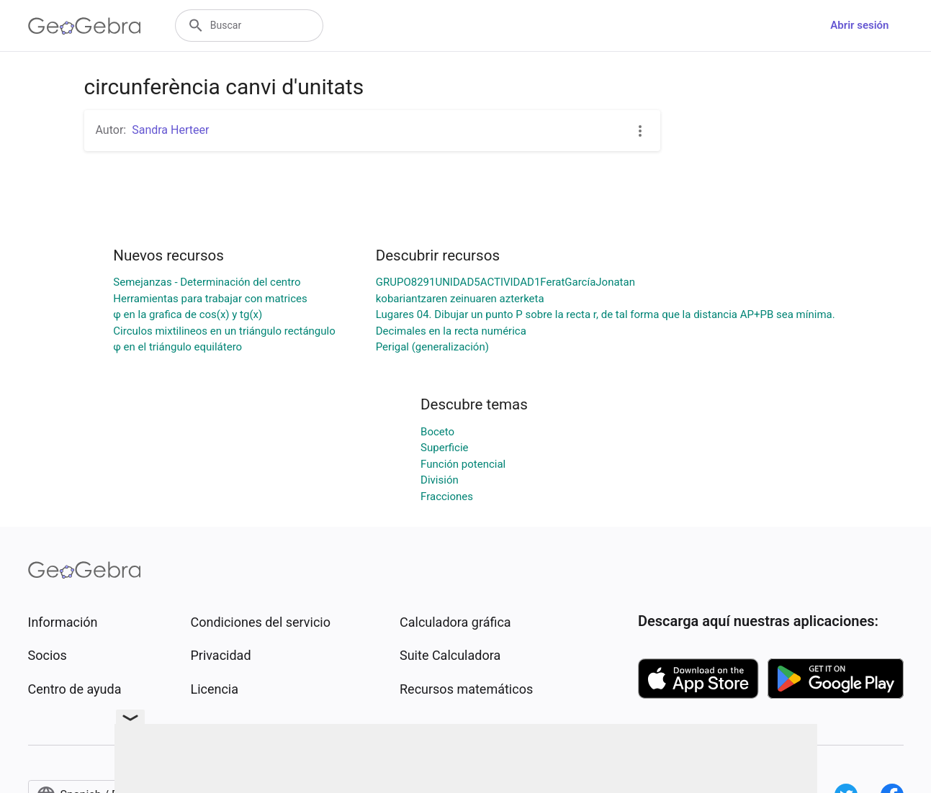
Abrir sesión (859, 25)
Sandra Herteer (170, 130)
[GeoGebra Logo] (84, 26)
